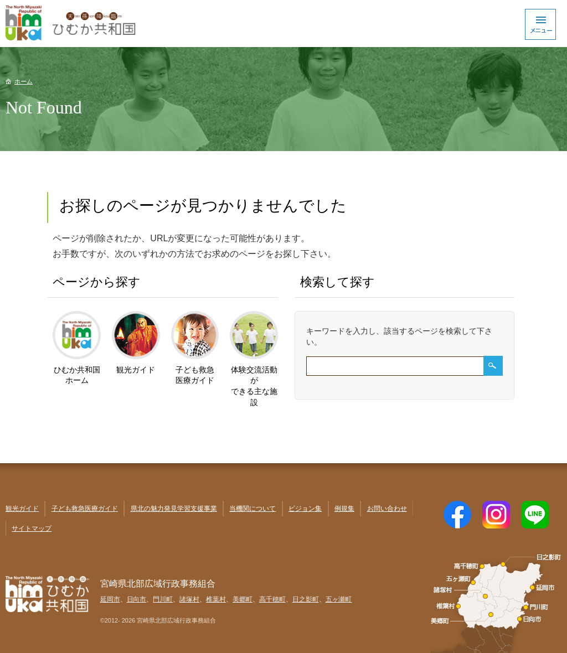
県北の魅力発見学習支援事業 (174, 508)
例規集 (344, 508)
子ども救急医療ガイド (84, 508)
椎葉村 (216, 599)
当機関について (252, 508)
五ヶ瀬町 (339, 599)
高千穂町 (272, 599)
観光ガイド (22, 508)
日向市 (137, 599)
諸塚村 (189, 599)
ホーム (23, 81)
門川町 (163, 599)
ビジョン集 (305, 508)
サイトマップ (31, 528)
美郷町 (242, 599)
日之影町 (305, 599)
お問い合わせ (387, 508)
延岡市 (110, 599)
